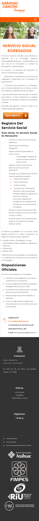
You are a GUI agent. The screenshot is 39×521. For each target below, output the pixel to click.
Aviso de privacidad (11, 442)
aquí (24, 157)
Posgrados (19, 395)
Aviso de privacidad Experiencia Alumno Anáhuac (18, 445)
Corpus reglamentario (11, 438)
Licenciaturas (19, 392)
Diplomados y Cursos (19, 398)
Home (9, 32)
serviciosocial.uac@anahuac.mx (25, 333)
